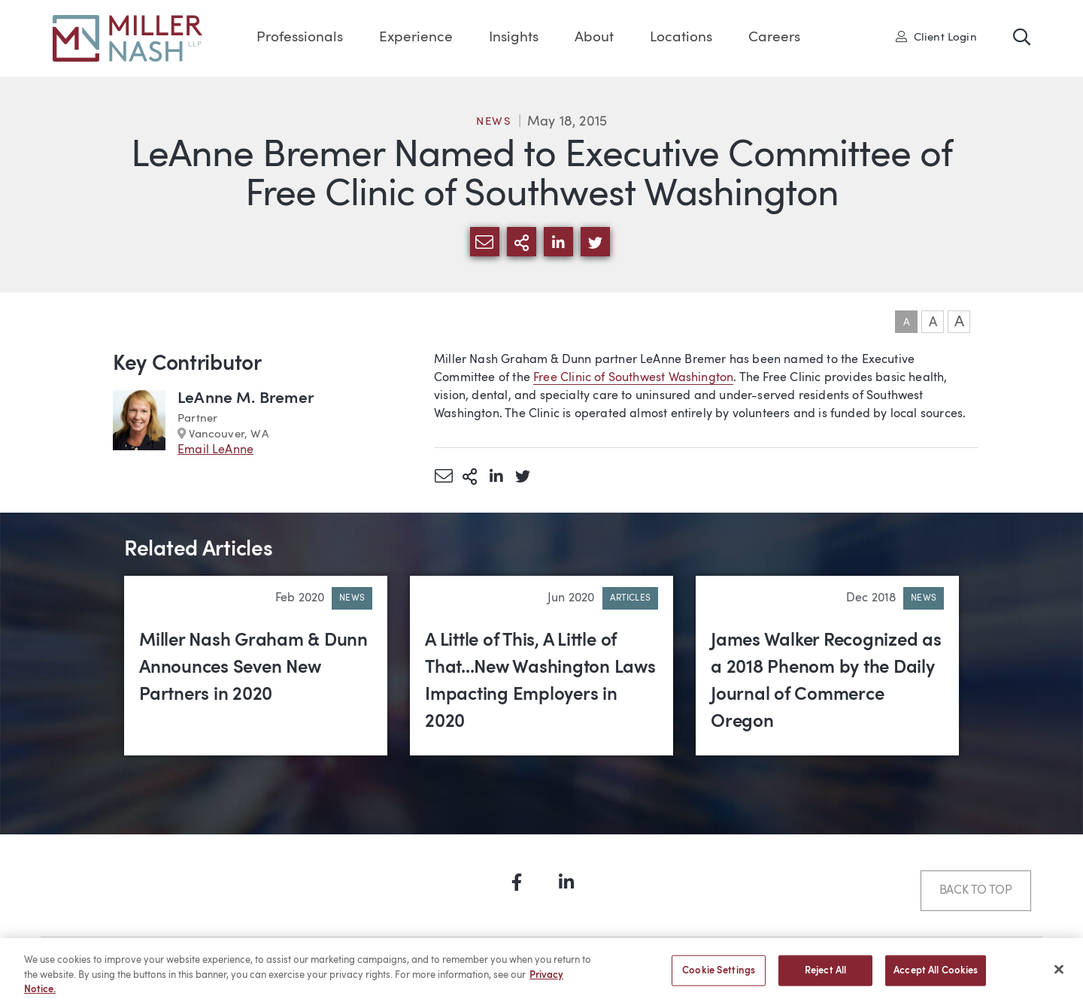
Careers (774, 38)
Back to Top (975, 891)
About (594, 38)
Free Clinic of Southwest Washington (633, 378)
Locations (681, 38)
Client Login (936, 37)
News (494, 122)
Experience (416, 38)
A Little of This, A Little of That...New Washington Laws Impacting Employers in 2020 (540, 681)
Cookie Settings (718, 978)
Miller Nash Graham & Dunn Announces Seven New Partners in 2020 (253, 668)
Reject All (825, 978)
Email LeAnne (215, 450)
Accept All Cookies (935, 978)
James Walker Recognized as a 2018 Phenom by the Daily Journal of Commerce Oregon (826, 681)
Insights (513, 38)
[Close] (1058, 977)
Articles (630, 598)
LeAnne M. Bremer (245, 399)
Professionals (299, 38)
